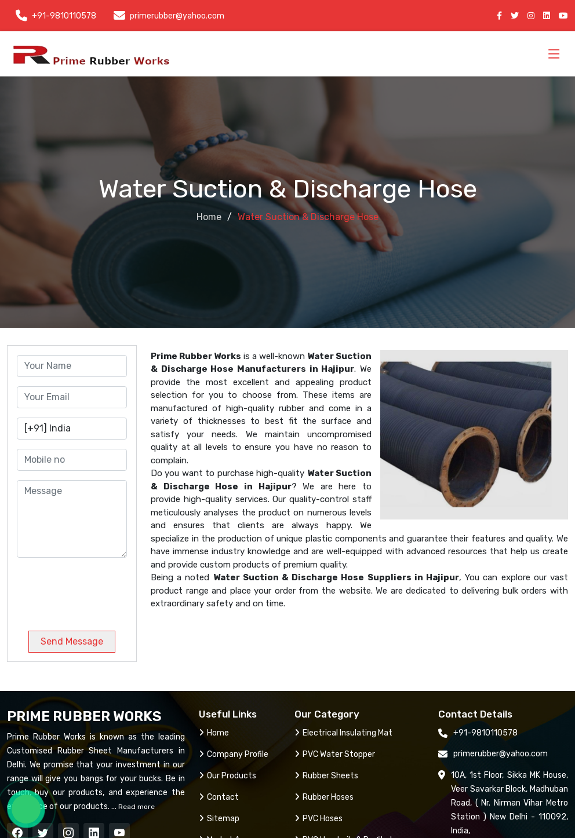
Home (208, 216)
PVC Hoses (318, 818)
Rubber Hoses (324, 797)
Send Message (72, 641)
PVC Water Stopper (334, 754)
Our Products (227, 775)
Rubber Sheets (326, 775)
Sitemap (219, 818)
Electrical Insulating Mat (343, 733)
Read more (136, 807)
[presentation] (96, 589)
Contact (219, 797)
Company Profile (233, 754)
